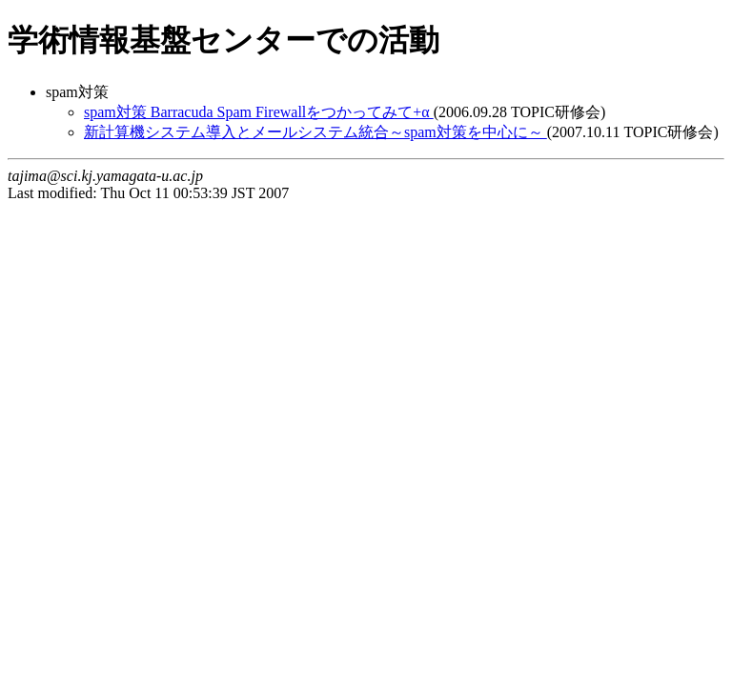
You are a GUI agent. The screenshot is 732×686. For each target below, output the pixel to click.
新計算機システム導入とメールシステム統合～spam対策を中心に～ (315, 132)
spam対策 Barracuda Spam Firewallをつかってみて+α (259, 112)
